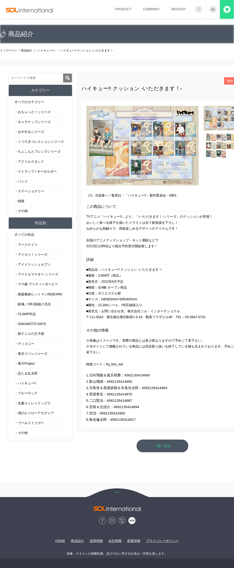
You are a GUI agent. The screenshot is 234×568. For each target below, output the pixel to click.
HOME (60, 541)
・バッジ (21, 181)
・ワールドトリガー (29, 423)
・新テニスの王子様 (29, 334)
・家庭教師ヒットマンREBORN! (38, 294)
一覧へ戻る (162, 446)
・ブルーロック (26, 393)
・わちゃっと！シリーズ (33, 112)
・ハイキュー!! (25, 383)
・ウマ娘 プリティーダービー (36, 284)
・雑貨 (19, 201)
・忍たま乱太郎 (26, 373)
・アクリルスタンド (29, 161)
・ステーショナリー (29, 191)
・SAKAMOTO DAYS (30, 324)
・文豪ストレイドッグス (33, 403)
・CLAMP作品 (25, 314)
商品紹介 (77, 541)
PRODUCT (123, 9)
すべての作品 (24, 234)
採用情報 (96, 541)
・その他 (21, 211)
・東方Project (25, 363)
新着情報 (133, 541)
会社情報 (115, 541)
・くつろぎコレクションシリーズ (39, 141)
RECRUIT (178, 9)
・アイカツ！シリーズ (31, 254)
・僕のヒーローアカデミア (34, 413)
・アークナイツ (26, 245)
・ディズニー (24, 344)
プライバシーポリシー (162, 541)
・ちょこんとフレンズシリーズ (38, 151)
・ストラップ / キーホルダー (36, 171)
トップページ (8, 50)
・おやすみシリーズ (29, 132)
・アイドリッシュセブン (33, 264)
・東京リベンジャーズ (31, 353)
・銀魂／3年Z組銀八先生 (33, 304)
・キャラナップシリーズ (33, 122)
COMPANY (151, 9)
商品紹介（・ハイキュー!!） (39, 50)
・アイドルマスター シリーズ (36, 274)
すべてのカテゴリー (29, 102)
